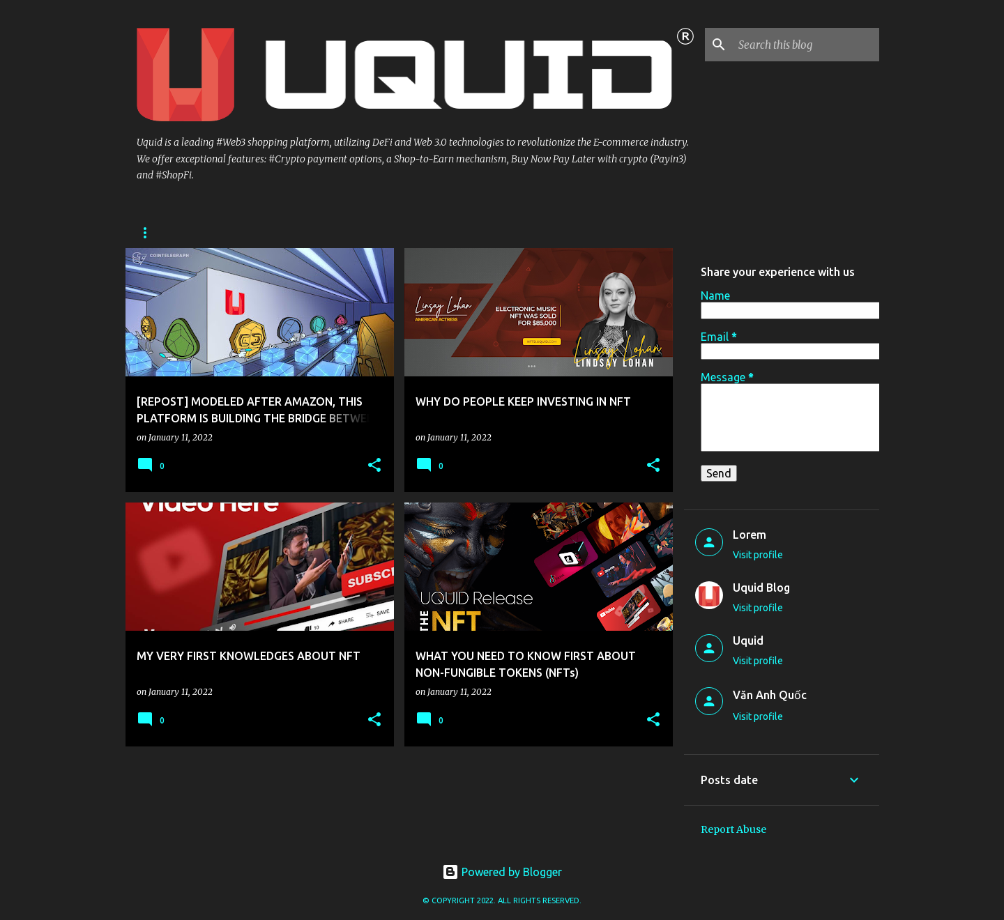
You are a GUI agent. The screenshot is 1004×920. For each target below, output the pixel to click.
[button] (374, 466)
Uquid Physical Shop (186, 232)
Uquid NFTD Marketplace (448, 232)
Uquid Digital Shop (311, 232)
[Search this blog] (806, 44)
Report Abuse (733, 829)
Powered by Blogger (502, 872)
